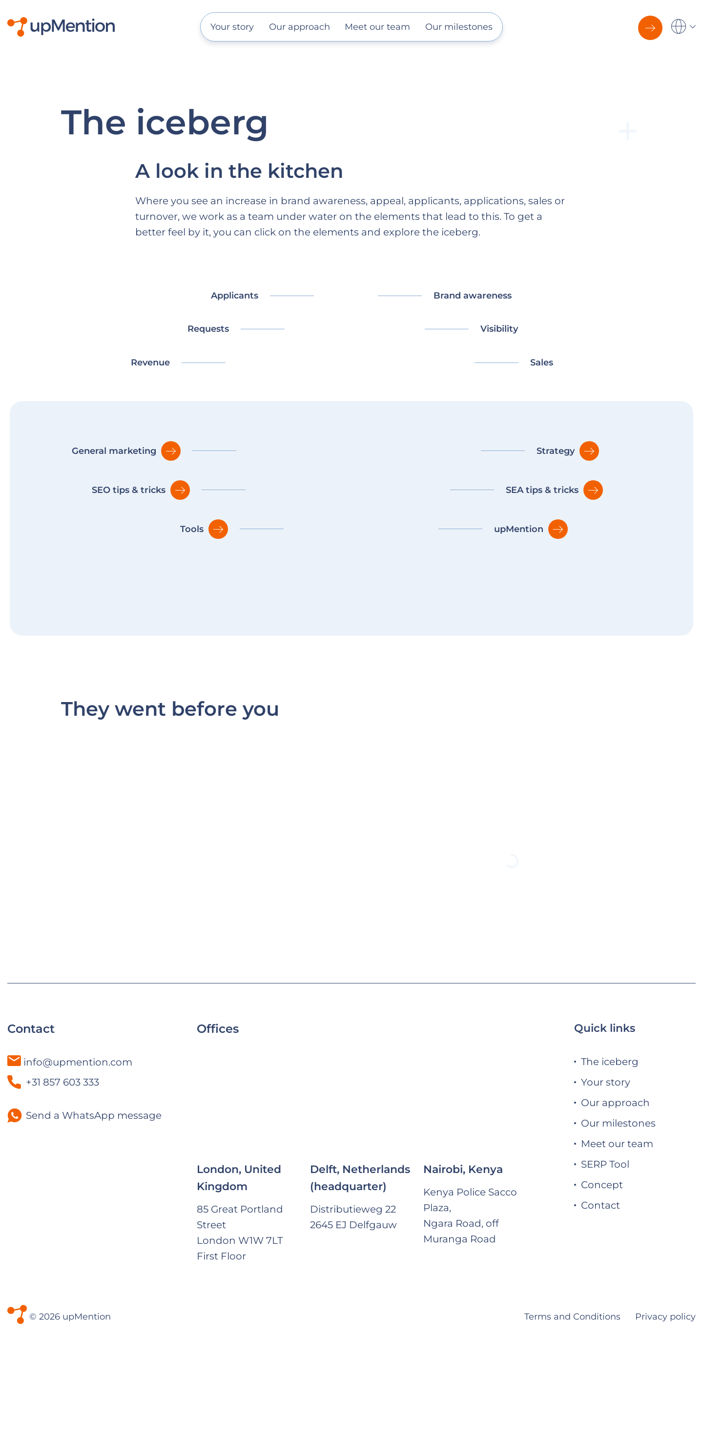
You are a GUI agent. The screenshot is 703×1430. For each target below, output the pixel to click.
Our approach (299, 26)
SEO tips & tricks (128, 490)
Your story (232, 26)
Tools (192, 529)
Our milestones (459, 26)
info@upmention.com (77, 1122)
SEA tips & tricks (542, 490)
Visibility (499, 328)
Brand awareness (473, 295)
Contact (600, 1265)
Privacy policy (665, 1359)
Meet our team (377, 26)
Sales (541, 362)
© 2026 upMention (70, 1359)
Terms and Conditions (572, 1359)
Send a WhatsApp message (94, 1175)
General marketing (114, 451)
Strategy (556, 451)
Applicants (234, 295)
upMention (518, 529)
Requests (208, 328)
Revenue (150, 362)
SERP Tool (605, 1224)
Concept (602, 1245)
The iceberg (610, 1122)
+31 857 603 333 (53, 1142)
